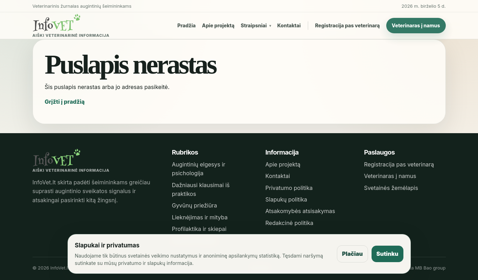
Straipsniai (253, 25)
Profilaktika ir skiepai (199, 228)
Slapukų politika (286, 199)
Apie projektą (218, 25)
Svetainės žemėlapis (391, 187)
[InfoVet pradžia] (71, 25)
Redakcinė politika (289, 222)
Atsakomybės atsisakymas (300, 210)
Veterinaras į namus (416, 25)
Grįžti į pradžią (65, 101)
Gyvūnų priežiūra (194, 205)
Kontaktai (289, 25)
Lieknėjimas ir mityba (200, 217)
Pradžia (187, 25)
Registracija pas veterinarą (347, 25)
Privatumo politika (289, 187)
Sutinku (387, 253)
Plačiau (352, 253)
